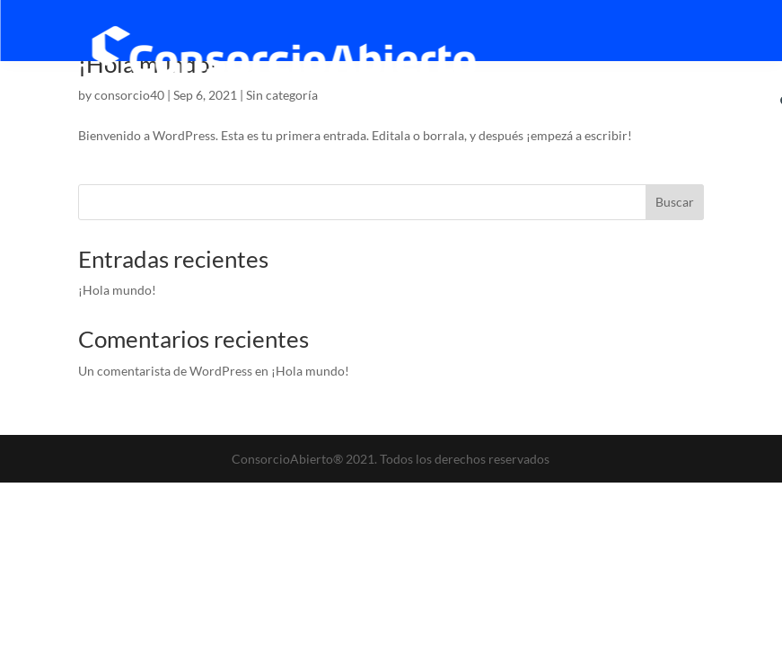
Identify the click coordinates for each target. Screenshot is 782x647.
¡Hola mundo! (117, 289)
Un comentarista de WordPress (165, 370)
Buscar (674, 201)
